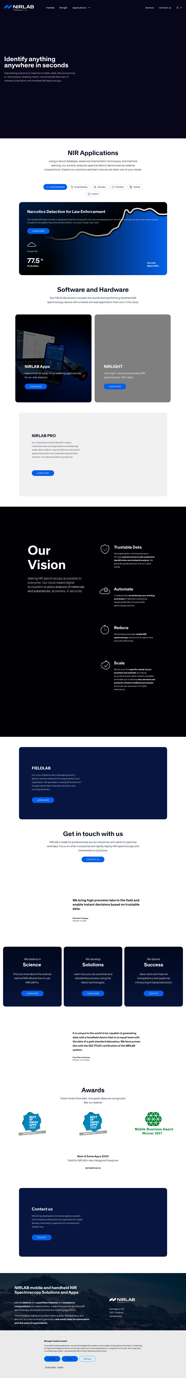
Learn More (36, 386)
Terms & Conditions (42, 1358)
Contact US (93, 859)
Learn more (38, 231)
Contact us (165, 7)
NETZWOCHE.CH (93, 1168)
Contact (153, 993)
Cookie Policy (72, 1358)
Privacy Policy (21, 1358)
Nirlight (64, 7)
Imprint (58, 1358)
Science (149, 7)
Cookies (86, 1358)
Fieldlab (50, 7)
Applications (79, 7)
